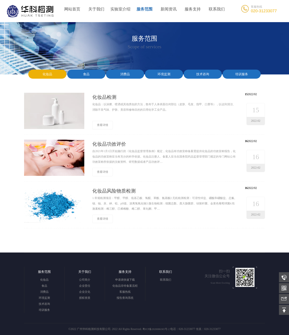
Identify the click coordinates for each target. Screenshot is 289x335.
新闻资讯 (169, 9)
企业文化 (84, 291)
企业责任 (84, 285)
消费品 (125, 74)
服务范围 (144, 9)
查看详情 (102, 125)
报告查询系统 (125, 297)
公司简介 (84, 279)
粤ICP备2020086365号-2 (156, 329)
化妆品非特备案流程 (125, 285)
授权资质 (84, 297)
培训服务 (241, 74)
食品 (86, 74)
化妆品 (47, 74)
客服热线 (125, 291)
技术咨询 (202, 74)
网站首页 (72, 9)
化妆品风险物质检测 (114, 191)
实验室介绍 (120, 9)
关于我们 (96, 9)
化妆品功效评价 (109, 144)
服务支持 (193, 9)
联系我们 (217, 9)
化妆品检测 (104, 97)
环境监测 (164, 74)
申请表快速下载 (125, 279)
